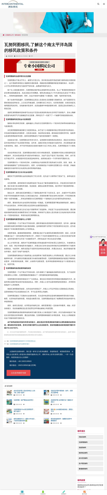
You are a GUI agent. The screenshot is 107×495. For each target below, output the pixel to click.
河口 (66, 484)
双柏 (84, 486)
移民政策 (18, 35)
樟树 (33, 482)
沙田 (100, 482)
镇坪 (37, 482)
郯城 (96, 482)
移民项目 (22, 492)
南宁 (104, 482)
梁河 (90, 484)
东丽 (13, 482)
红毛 (64, 482)
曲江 (35, 484)
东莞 (88, 486)
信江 (94, 484)
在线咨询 (43, 492)
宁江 (62, 486)
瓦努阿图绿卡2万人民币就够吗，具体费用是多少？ (90, 160)
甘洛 (19, 484)
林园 (7, 484)
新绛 (34, 480)
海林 (17, 486)
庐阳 (55, 484)
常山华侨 (51, 482)
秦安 (3, 484)
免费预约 (64, 492)
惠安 (15, 484)
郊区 (51, 484)
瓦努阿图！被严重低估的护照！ (24, 400)
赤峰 (39, 484)
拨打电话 (85, 492)
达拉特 (75, 480)
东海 (18, 480)
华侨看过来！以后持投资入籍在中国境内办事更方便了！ (91, 130)
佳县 (54, 480)
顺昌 (80, 486)
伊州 (47, 484)
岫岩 (84, 482)
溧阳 (60, 482)
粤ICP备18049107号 (73, 470)
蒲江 (43, 484)
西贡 (62, 480)
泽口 (92, 486)
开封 (22, 480)
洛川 (50, 480)
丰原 (5, 486)
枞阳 (98, 484)
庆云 (72, 482)
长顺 (76, 482)
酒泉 (58, 480)
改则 (62, 484)
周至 (9, 486)
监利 (17, 482)
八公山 (71, 486)
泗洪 (56, 482)
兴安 (27, 484)
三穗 (25, 486)
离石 (13, 486)
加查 (74, 484)
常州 (91, 480)
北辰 (83, 480)
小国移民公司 (8, 35)
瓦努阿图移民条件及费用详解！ (20, 344)
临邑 (76, 486)
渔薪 (45, 482)
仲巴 (51, 486)
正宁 (10, 480)
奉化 (102, 484)
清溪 (87, 480)
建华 (78, 484)
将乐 (11, 484)
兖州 (82, 484)
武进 (29, 482)
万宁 (33, 486)
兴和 (21, 482)
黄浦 (14, 480)
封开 (55, 486)
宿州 (30, 480)
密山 (58, 486)
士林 (70, 480)
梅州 (100, 486)
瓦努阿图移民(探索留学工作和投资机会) (23, 341)
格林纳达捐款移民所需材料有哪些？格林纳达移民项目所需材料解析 (91, 120)
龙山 (9, 482)
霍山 (31, 484)
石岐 (23, 484)
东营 (70, 484)
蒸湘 (21, 486)
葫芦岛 (46, 486)
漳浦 (42, 480)
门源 (29, 486)
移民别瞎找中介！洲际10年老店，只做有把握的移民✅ (25, 420)
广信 (103, 480)
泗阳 (5, 482)
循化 (99, 480)
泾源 (41, 486)
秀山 (95, 480)
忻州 (68, 482)
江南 (1, 482)
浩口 (58, 484)
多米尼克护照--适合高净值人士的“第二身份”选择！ (24, 391)
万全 (26, 480)
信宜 (37, 486)
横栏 (38, 480)
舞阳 (88, 482)
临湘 (79, 480)
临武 (66, 480)
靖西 (25, 482)
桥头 (86, 484)
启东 (80, 482)
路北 (96, 486)
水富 (41, 482)
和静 (66, 486)
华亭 (92, 482)
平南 (46, 480)
